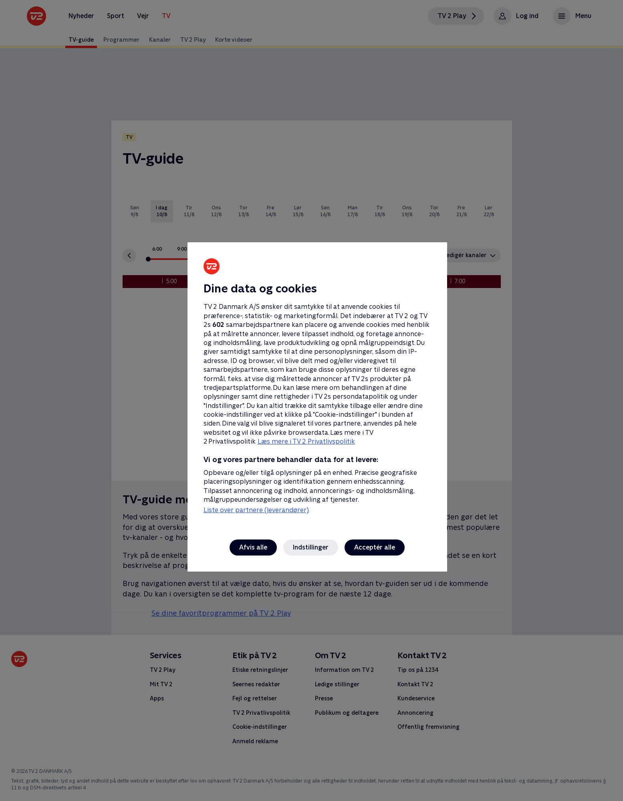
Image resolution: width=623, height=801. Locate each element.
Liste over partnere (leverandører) (256, 510)
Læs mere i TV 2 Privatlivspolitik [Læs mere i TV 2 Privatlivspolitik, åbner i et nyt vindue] (306, 441)
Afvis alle (253, 547)
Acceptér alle (374, 547)
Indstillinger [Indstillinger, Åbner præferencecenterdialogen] (311, 547)
